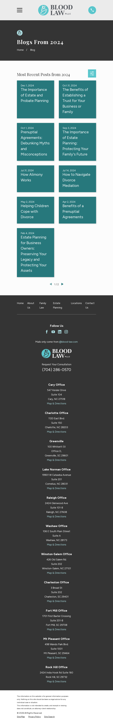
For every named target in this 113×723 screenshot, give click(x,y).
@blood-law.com (68, 341)
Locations (76, 303)
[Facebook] (46, 331)
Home (20, 303)
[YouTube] (53, 331)
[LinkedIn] (59, 331)
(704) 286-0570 (56, 369)
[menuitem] (21, 717)
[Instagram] (66, 331)
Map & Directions (56, 403)
